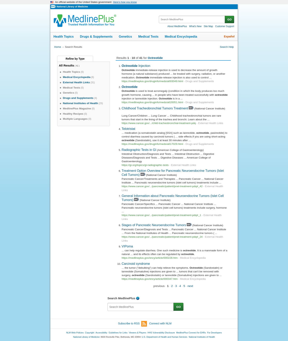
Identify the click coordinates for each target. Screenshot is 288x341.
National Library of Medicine (72, 6)
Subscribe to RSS (132, 324)
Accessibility (101, 332)
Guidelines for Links (118, 332)
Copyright (89, 332)
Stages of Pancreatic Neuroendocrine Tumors (154, 225)
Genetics (125, 36)
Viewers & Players (137, 332)
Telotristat (128, 128)
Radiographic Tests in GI (139, 149)
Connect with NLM (160, 323)
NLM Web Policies (75, 332)
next (190, 286)
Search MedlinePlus (121, 298)
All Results (66, 65)
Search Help (227, 46)
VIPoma (127, 246)
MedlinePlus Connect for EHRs (191, 332)
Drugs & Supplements (96, 36)
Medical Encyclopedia (181, 36)
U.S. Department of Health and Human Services (164, 337)
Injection (136, 65)
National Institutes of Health (202, 337)
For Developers (214, 332)
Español (229, 36)
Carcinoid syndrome (136, 263)
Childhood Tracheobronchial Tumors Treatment (155, 108)
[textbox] (192, 19)
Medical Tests (148, 36)
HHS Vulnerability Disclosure (161, 332)
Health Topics (63, 36)
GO (229, 19)
